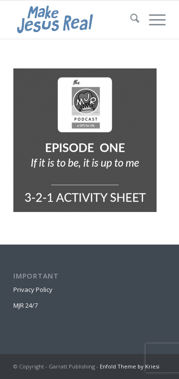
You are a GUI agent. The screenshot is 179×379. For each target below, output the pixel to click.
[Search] (130, 19)
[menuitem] (130, 19)
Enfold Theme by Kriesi (129, 366)
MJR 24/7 (25, 305)
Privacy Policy (33, 289)
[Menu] (152, 19)
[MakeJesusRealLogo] (74, 19)
